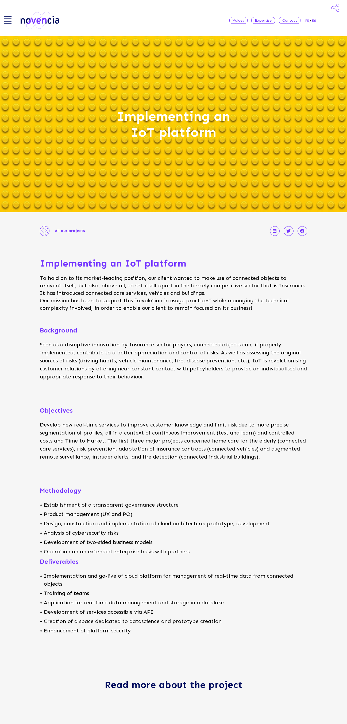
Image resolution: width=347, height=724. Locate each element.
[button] (275, 231)
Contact (289, 20)
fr (307, 21)
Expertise (263, 20)
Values (238, 20)
